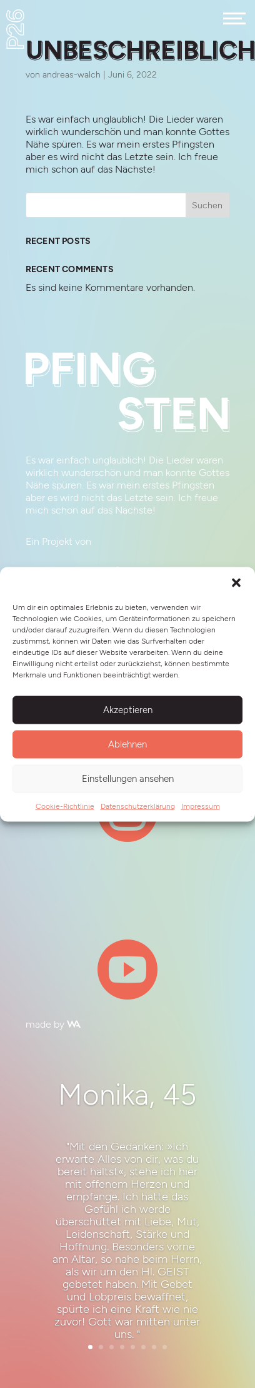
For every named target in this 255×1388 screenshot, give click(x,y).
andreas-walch (71, 74)
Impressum (200, 805)
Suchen (207, 205)
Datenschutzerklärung (138, 805)
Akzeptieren (127, 710)
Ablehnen (127, 744)
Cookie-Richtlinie (65, 805)
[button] (236, 582)
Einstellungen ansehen (128, 778)
